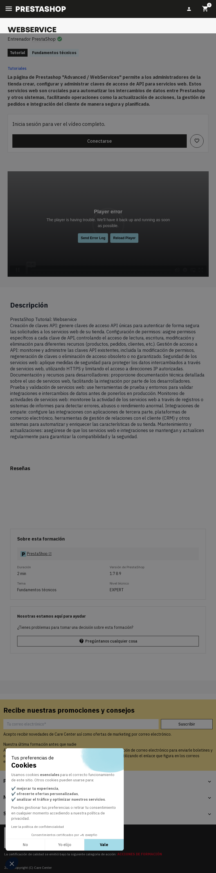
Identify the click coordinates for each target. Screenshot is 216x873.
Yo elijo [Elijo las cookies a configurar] (64, 844)
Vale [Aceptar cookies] (104, 844)
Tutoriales (17, 68)
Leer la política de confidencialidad (37, 826)
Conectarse (99, 141)
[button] (12, 863)
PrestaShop (44, 39)
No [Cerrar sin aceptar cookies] (25, 844)
